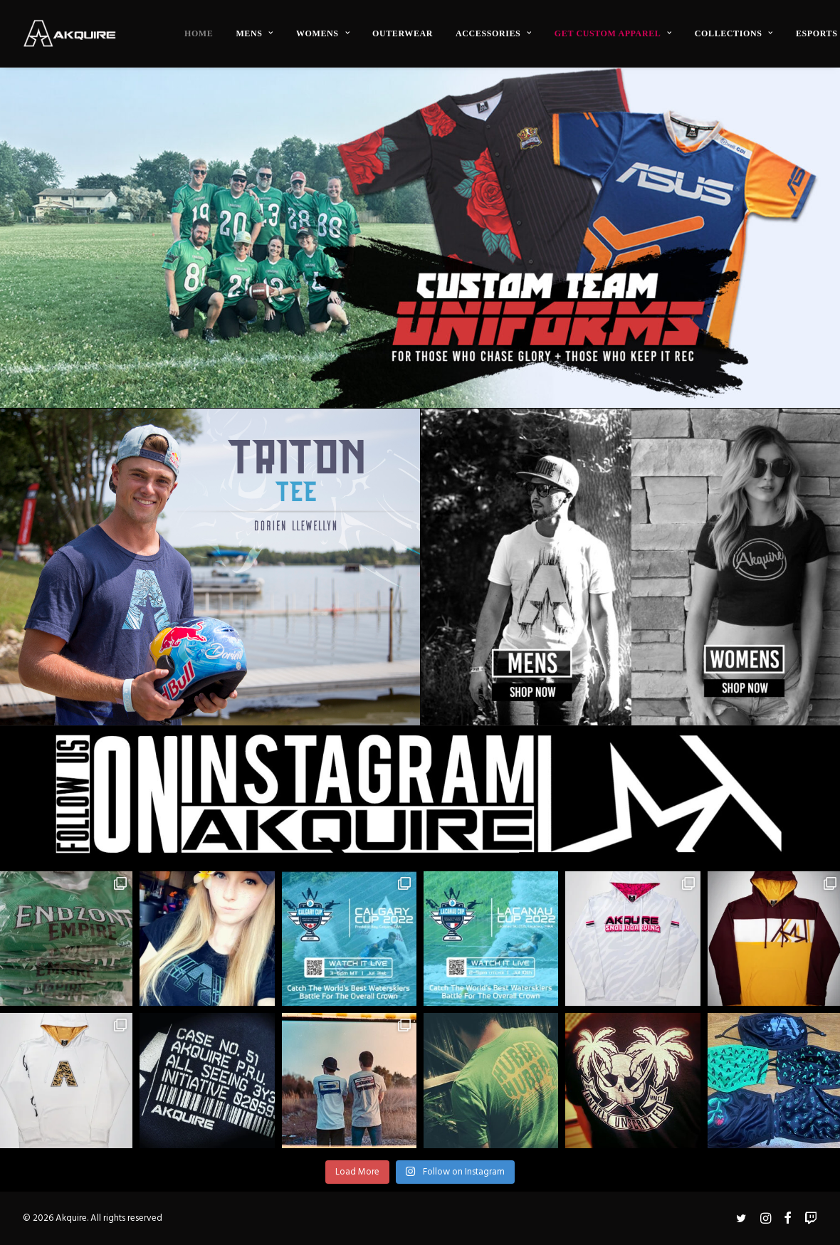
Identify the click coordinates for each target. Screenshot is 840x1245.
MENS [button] (254, 33)
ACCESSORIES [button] (494, 33)
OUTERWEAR (402, 33)
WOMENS (323, 33)
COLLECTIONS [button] (734, 33)
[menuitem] (198, 33)
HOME (198, 33)
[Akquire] (69, 33)
